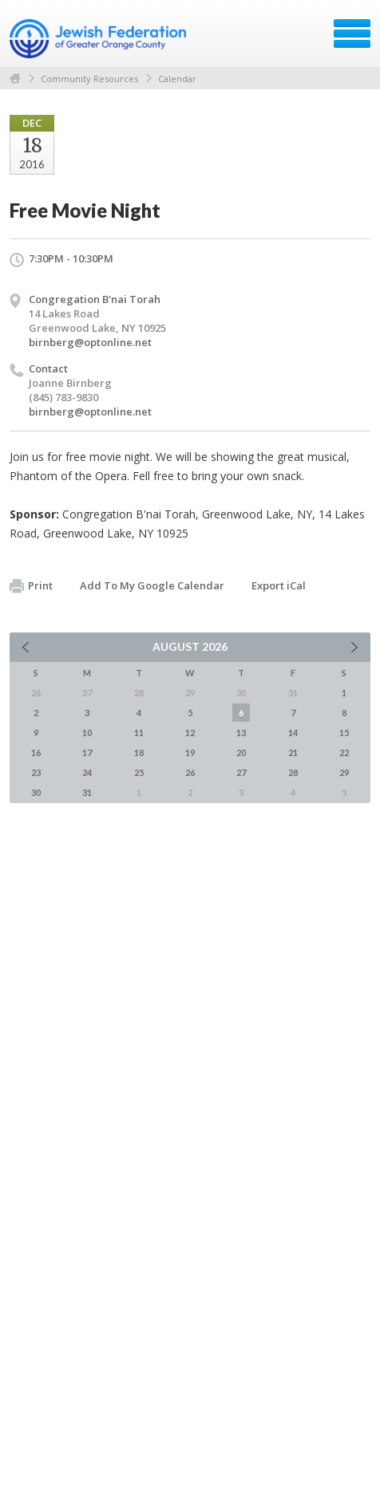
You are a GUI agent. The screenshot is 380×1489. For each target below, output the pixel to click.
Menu (352, 33)
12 (190, 732)
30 (36, 792)
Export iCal (278, 585)
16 (36, 752)
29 (344, 772)
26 (190, 772)
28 (293, 772)
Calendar (177, 79)
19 (190, 752)
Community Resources (89, 79)
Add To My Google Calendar (152, 585)
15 (344, 732)
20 (241, 752)
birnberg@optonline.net (90, 342)
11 (139, 732)
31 (87, 792)
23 (36, 772)
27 (241, 772)
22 (344, 752)
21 (293, 752)
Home (15, 78)
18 (139, 752)
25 (139, 772)
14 (293, 732)
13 (241, 732)
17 (87, 752)
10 (87, 732)
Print (31, 586)
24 (87, 772)
